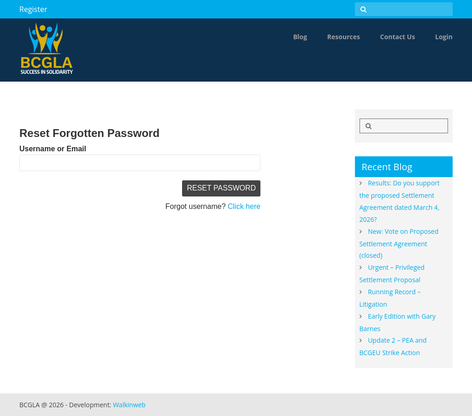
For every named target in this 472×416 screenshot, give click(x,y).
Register (33, 9)
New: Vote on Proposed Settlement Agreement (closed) (399, 243)
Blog (300, 36)
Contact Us (397, 36)
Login (444, 36)
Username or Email (52, 149)
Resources (343, 36)
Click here (244, 206)
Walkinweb (129, 404)
